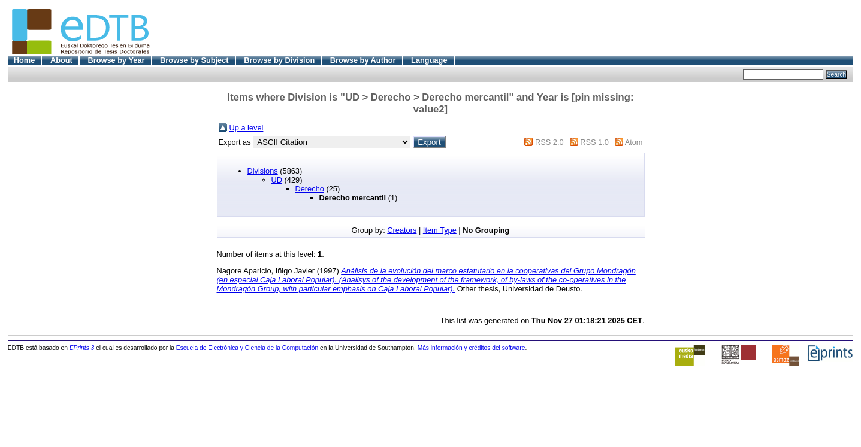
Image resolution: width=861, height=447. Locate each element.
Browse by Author (363, 60)
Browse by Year (115, 60)
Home (24, 60)
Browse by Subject (194, 60)
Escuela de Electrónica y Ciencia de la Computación (247, 348)
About (61, 60)
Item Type (440, 230)
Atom (634, 142)
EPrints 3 (82, 348)
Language (429, 60)
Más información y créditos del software (471, 348)
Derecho (309, 188)
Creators (401, 230)
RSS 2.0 (549, 142)
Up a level (246, 127)
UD (276, 179)
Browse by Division (279, 60)
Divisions (262, 170)
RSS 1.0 (594, 142)
